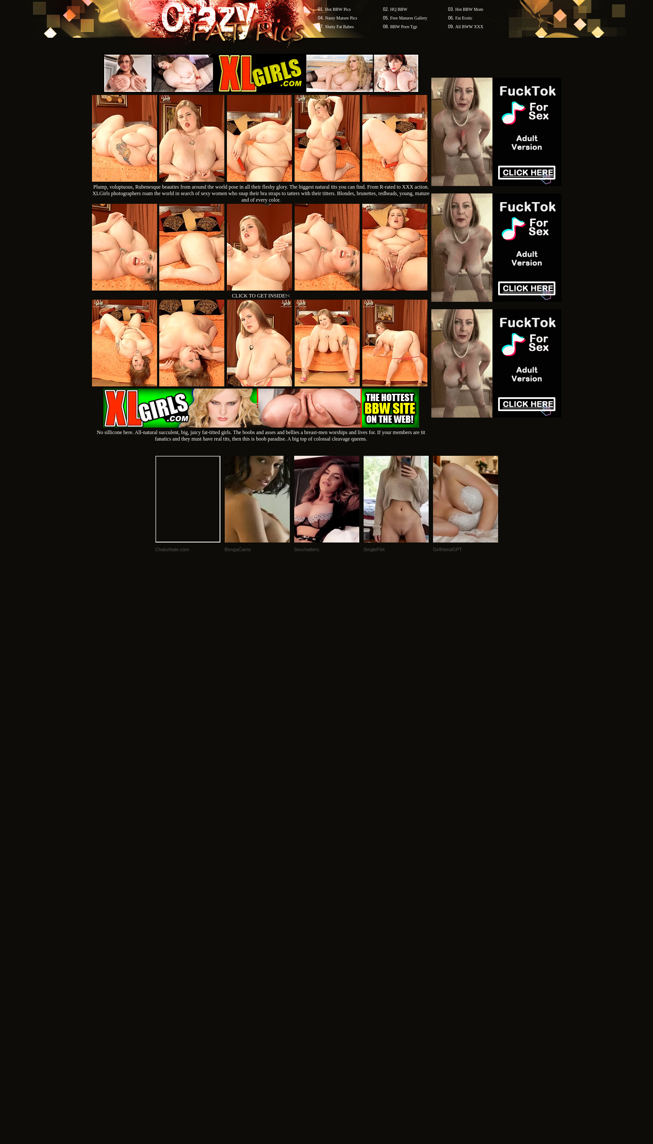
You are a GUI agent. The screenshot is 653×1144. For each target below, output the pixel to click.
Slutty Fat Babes (339, 26)
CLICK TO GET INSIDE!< (261, 296)
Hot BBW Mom (469, 9)
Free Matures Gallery (408, 18)
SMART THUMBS (341, 978)
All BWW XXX (469, 26)
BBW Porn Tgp (403, 26)
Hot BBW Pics (338, 9)
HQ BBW (398, 9)
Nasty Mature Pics (341, 18)
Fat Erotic (464, 18)
